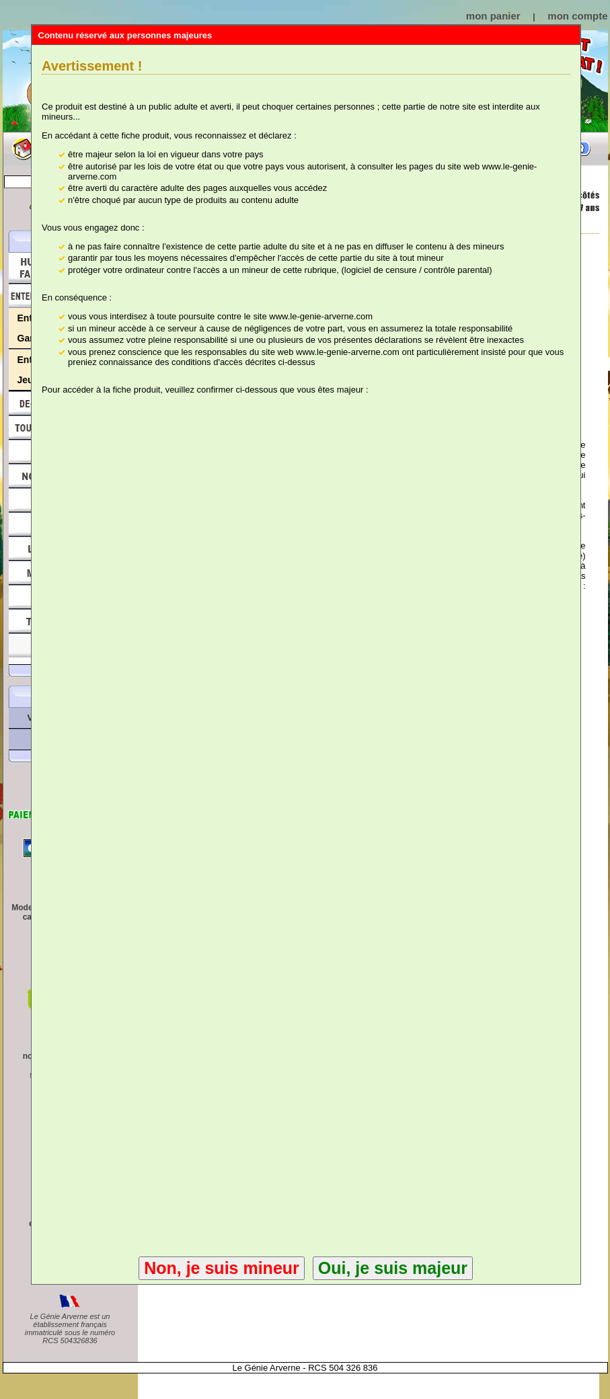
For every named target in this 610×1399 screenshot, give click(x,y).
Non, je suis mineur (221, 1267)
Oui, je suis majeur (392, 1267)
